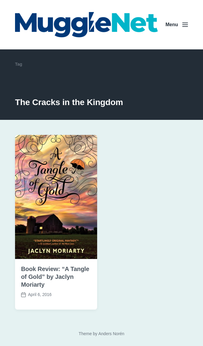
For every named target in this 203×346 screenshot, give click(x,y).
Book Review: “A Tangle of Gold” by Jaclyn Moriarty (55, 277)
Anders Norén (111, 333)
